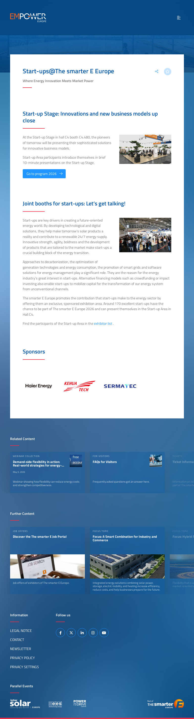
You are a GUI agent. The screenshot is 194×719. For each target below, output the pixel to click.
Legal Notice (21, 630)
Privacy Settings (24, 667)
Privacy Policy (22, 658)
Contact (17, 639)
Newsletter (20, 649)
